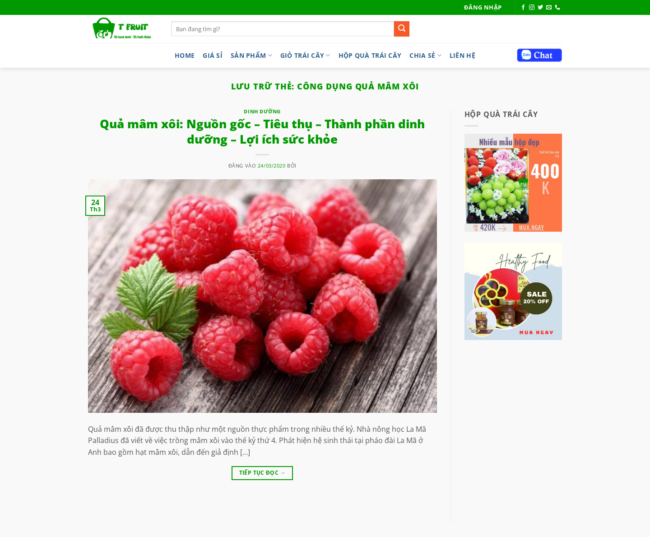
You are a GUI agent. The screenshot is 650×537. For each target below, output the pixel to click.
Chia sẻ (425, 55)
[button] (483, 7)
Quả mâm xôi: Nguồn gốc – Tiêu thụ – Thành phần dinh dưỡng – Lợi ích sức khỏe (262, 131)
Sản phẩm (251, 55)
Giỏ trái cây (305, 55)
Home (185, 55)
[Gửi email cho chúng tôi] (549, 8)
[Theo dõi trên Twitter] (540, 8)
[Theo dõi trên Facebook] (523, 8)
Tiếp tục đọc (262, 472)
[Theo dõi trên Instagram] (531, 8)
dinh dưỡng (262, 111)
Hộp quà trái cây (370, 55)
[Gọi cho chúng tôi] (557, 8)
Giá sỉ (213, 55)
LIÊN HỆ (462, 55)
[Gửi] (401, 29)
